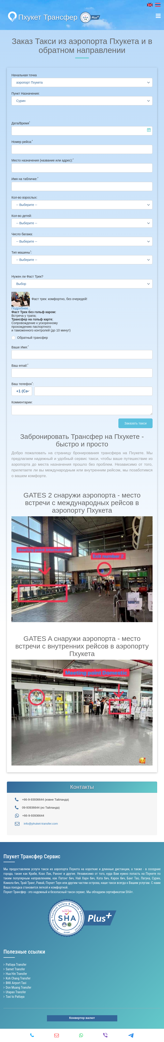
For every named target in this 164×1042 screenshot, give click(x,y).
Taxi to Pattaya (15, 996)
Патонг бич (66, 878)
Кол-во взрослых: (24, 197)
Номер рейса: (22, 142)
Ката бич (103, 878)
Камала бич (11, 883)
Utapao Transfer (16, 992)
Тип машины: (21, 252)
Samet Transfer (15, 969)
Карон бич (118, 878)
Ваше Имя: (20, 347)
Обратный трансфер (32, 337)
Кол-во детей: (21, 216)
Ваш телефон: (22, 384)
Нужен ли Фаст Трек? (27, 276)
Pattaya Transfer (16, 964)
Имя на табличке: (24, 179)
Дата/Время (20, 123)
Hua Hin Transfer (16, 974)
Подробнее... (21, 308)
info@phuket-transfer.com (41, 823)
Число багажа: (22, 234)
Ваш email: (19, 365)
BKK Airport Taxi (16, 983)
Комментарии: (22, 402)
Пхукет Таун (54, 883)
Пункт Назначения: (25, 93)
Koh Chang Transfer (18, 978)
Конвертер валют (82, 1018)
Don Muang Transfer (18, 987)
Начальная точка (24, 75)
